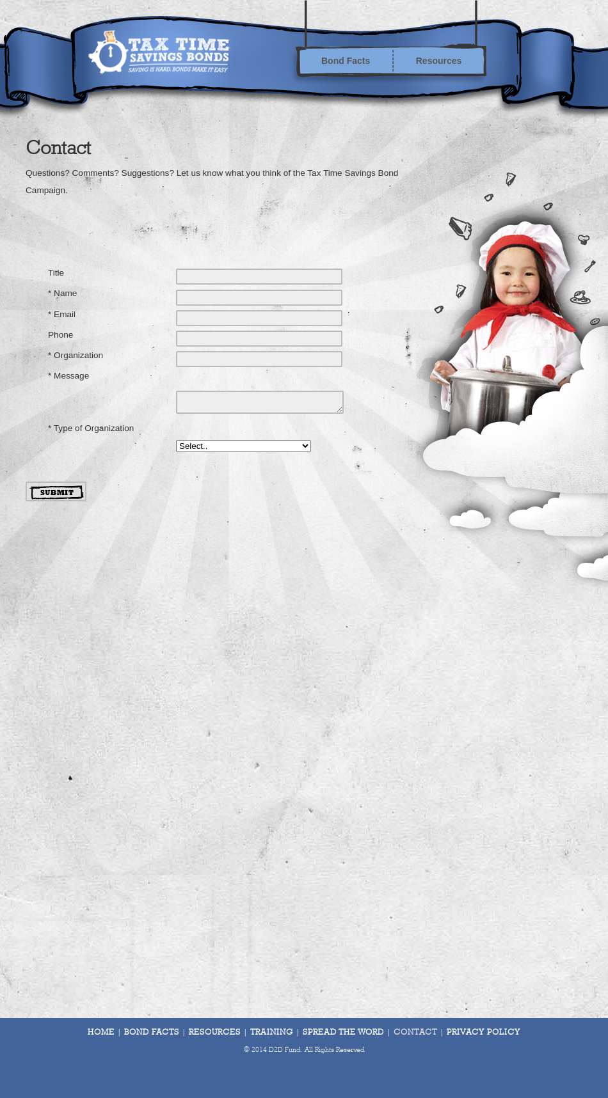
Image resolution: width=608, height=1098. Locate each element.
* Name (62, 293)
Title (56, 273)
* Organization (75, 355)
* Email (62, 314)
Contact (415, 1032)
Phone (60, 335)
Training (271, 1032)
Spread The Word (343, 1032)
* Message (68, 375)
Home (101, 1032)
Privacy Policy (483, 1032)
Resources (439, 61)
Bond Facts (345, 61)
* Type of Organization (91, 428)
